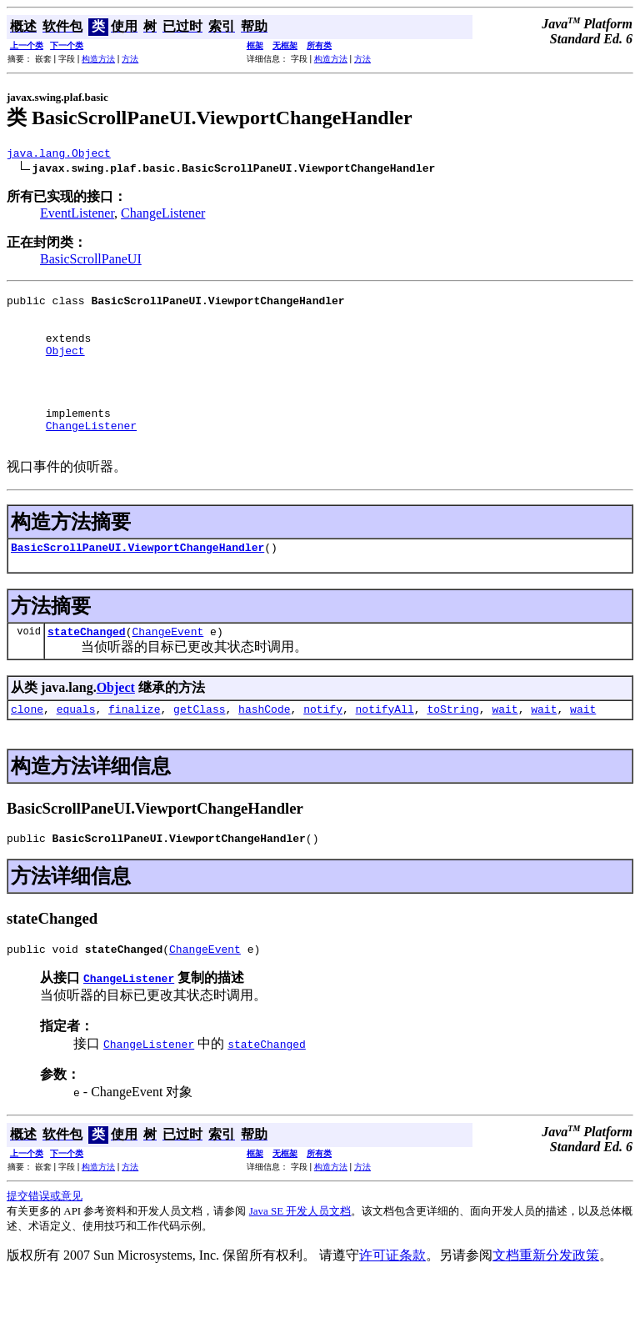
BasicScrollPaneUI (91, 261)
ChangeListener (163, 215)
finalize (134, 748)
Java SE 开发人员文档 (300, 1256)
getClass (199, 748)
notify (322, 748)
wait (505, 748)
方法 (130, 58)
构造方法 (98, 58)
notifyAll (385, 748)
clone (27, 748)
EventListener (77, 215)
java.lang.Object (59, 155)
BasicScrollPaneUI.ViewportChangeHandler (137, 581)
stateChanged (87, 668)
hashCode (264, 748)
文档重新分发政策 (545, 1300)
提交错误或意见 (44, 1241)
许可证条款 (392, 1300)
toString (452, 748)
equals (76, 748)
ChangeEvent (167, 668)
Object (65, 365)
